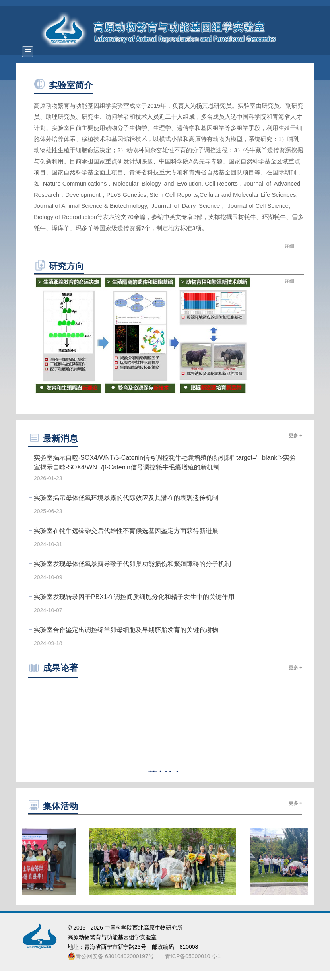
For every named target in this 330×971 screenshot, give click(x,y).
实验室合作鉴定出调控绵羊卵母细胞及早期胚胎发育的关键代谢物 (126, 629)
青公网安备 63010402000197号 (111, 956)
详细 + (291, 246)
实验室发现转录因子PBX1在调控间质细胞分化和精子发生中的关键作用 (134, 596)
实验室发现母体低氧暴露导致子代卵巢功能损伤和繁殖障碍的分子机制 (132, 563)
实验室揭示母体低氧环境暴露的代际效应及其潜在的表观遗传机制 (126, 497)
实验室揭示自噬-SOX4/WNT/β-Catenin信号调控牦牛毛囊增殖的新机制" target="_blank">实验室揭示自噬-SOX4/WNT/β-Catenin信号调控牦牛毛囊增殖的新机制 (165, 462)
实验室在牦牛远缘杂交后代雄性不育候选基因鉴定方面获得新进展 (126, 530)
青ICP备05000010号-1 (193, 956)
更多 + (295, 435)
